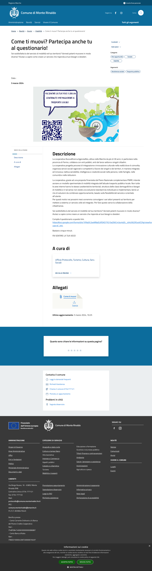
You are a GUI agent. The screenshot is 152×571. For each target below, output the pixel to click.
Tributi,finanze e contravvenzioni (89, 453)
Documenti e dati (15, 471)
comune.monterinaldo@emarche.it (22, 507)
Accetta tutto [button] (67, 562)
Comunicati (115, 451)
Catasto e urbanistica (51, 465)
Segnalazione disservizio (52, 489)
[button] (76, 567)
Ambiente (80, 457)
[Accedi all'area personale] (132, 3)
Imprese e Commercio (51, 458)
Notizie (113, 447)
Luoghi (113, 466)
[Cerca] (141, 12)
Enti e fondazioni (15, 459)
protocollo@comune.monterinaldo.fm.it (24, 501)
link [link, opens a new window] (98, 557)
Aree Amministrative (17, 451)
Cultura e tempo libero (51, 451)
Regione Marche (15, 3)
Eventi (113, 470)
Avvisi (29, 31)
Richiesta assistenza (50, 497)
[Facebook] (114, 12)
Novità (21, 31)
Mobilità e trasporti (50, 473)
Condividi (116, 42)
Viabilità (38, 31)
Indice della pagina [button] (20, 150)
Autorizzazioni (82, 465)
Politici (11, 463)
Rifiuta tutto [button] (85, 562)
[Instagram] (120, 12)
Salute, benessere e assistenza (88, 461)
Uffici (11, 455)
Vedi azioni (116, 47)
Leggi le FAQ (47, 493)
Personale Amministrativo (19, 467)
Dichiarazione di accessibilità (88, 497)
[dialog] (76, 557)
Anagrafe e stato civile (51, 447)
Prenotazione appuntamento (54, 485)
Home (13, 31)
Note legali (81, 493)
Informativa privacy (84, 489)
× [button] (149, 546)
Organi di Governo (16, 447)
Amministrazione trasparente (88, 485)
